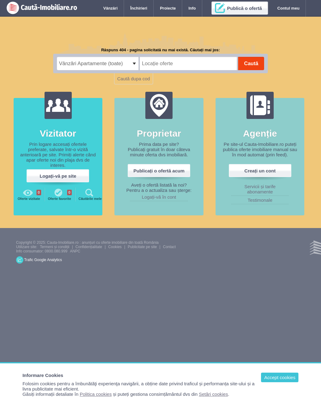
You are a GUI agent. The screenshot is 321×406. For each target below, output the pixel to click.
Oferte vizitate (29, 194)
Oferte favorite (60, 194)
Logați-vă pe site (58, 176)
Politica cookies (96, 394)
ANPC (75, 251)
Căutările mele (90, 194)
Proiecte (168, 8)
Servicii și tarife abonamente (260, 189)
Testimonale (260, 200)
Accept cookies (279, 377)
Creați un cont (260, 170)
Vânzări (110, 8)
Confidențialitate (88, 247)
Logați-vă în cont (159, 197)
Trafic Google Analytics (43, 260)
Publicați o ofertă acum (159, 170)
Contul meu (288, 8)
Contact (169, 247)
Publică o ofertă (244, 8)
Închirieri (138, 8)
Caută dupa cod (133, 78)
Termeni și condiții (54, 247)
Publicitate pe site (142, 247)
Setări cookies (213, 394)
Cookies (115, 247)
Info (192, 8)
